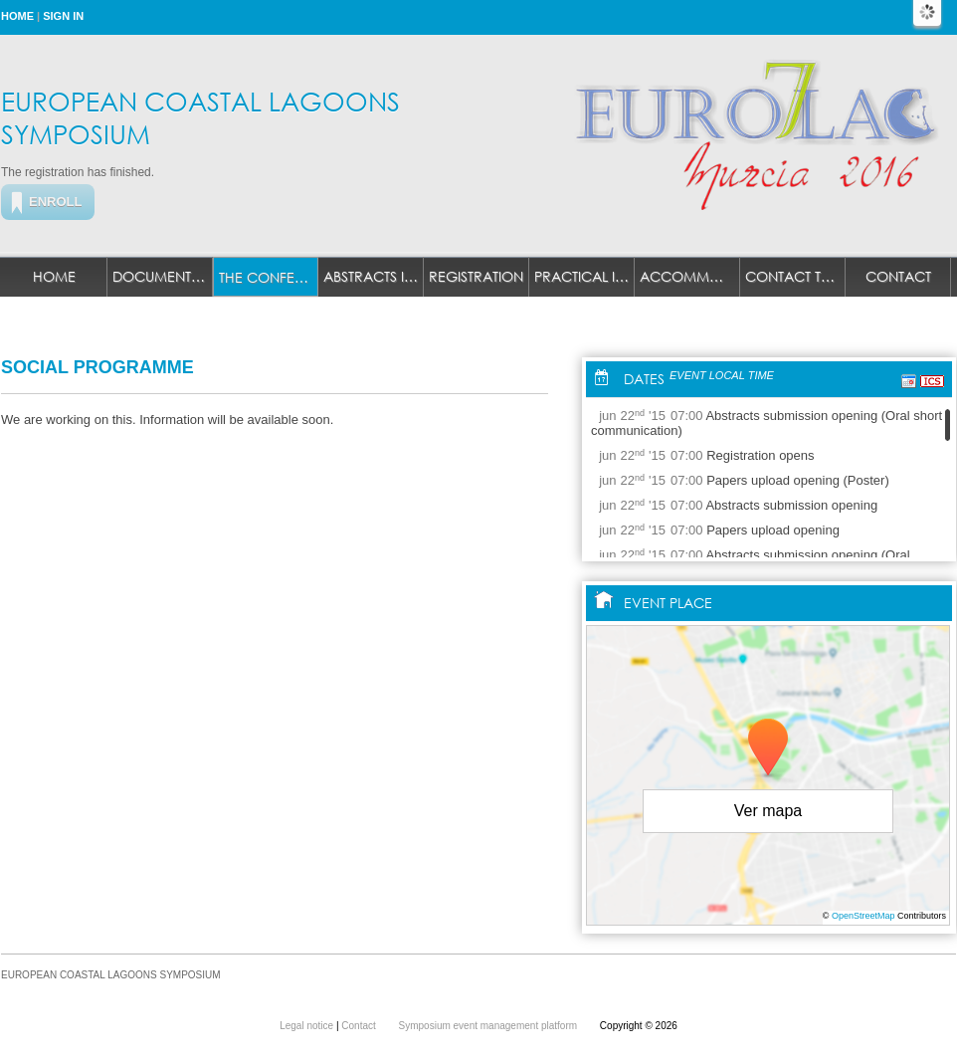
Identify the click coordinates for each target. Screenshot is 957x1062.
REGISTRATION (476, 276)
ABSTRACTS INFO (373, 276)
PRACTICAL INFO (584, 276)
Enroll (55, 201)
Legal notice (308, 1025)
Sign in (63, 16)
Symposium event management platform (489, 1025)
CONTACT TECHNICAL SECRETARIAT (795, 276)
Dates (644, 378)
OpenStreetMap (863, 916)
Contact (898, 276)
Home (17, 16)
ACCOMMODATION (690, 276)
